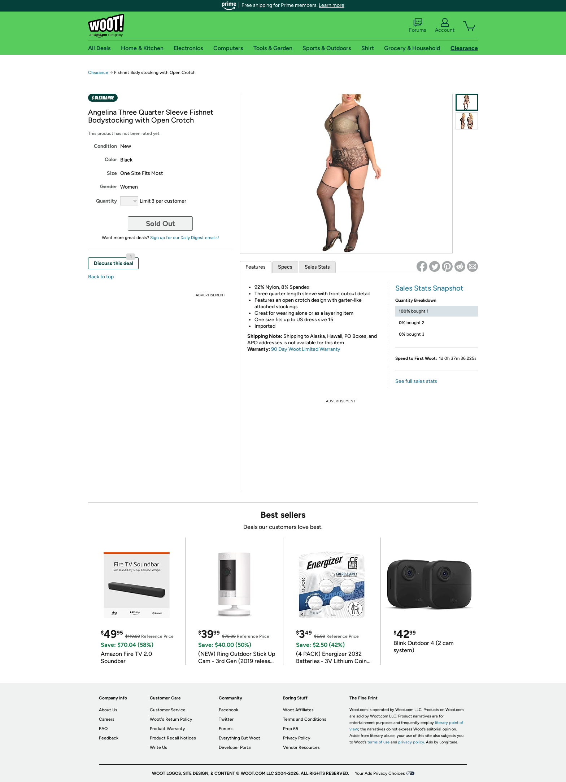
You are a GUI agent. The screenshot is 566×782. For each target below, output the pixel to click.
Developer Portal (235, 747)
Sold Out (160, 223)
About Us (108, 709)
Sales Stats (317, 267)
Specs (285, 267)
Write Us (158, 747)
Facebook (228, 709)
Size (112, 173)
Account (444, 25)
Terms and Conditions (304, 719)
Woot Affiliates (298, 709)
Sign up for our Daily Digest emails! (184, 237)
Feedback (108, 738)
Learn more (331, 5)
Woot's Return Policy (171, 719)
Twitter (226, 719)
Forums (417, 25)
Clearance (98, 72)
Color (111, 159)
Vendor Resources (301, 747)
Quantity (106, 201)
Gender (108, 187)
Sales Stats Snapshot (429, 288)
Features (255, 267)
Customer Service (168, 709)
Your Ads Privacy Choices (380, 773)
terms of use (378, 742)
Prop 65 (290, 728)
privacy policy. (411, 742)
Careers (106, 719)
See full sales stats (416, 381)
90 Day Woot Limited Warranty (305, 349)
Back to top (101, 277)
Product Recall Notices (173, 738)
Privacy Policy (296, 738)
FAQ (103, 728)
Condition (105, 146)
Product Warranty (167, 728)
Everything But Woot (239, 738)
